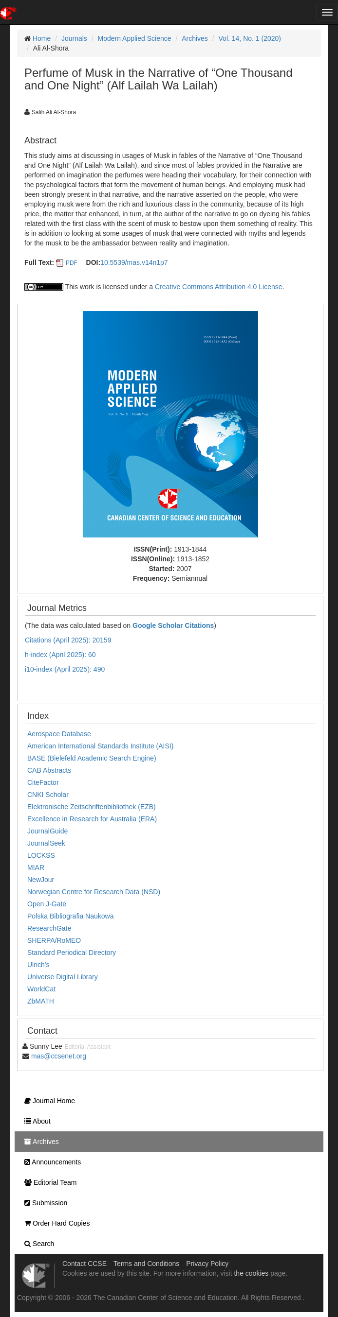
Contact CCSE (84, 1263)
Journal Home (47, 1101)
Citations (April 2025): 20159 (68, 640)
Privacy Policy (207, 1263)
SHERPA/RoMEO (54, 940)
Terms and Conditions (146, 1263)
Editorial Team (47, 1182)
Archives (195, 38)
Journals (74, 38)
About (35, 1121)
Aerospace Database (59, 734)
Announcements (50, 1162)
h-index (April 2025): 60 (60, 654)
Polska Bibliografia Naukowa (70, 916)
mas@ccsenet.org (58, 1056)
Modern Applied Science (134, 38)
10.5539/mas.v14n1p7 (134, 262)
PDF (71, 263)
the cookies (251, 1273)
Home (42, 38)
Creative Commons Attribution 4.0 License (218, 287)
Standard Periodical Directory (71, 952)
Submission (43, 1203)
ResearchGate (49, 928)
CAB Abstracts (49, 770)
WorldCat (41, 989)
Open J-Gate (46, 904)
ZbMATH (40, 1001)
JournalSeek (46, 843)
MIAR (35, 867)
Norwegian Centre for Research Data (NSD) (93, 892)
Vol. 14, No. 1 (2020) (250, 38)
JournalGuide (47, 831)
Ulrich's (38, 965)
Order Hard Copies (54, 1223)
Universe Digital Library (62, 977)
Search (36, 1244)
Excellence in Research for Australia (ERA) (92, 819)
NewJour (40, 880)
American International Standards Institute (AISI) (100, 746)
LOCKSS (41, 855)
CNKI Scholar (48, 794)
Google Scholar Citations (173, 625)
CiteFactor (43, 782)
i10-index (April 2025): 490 (65, 669)
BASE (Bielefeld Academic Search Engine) (91, 758)
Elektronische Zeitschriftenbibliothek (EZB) (91, 807)
